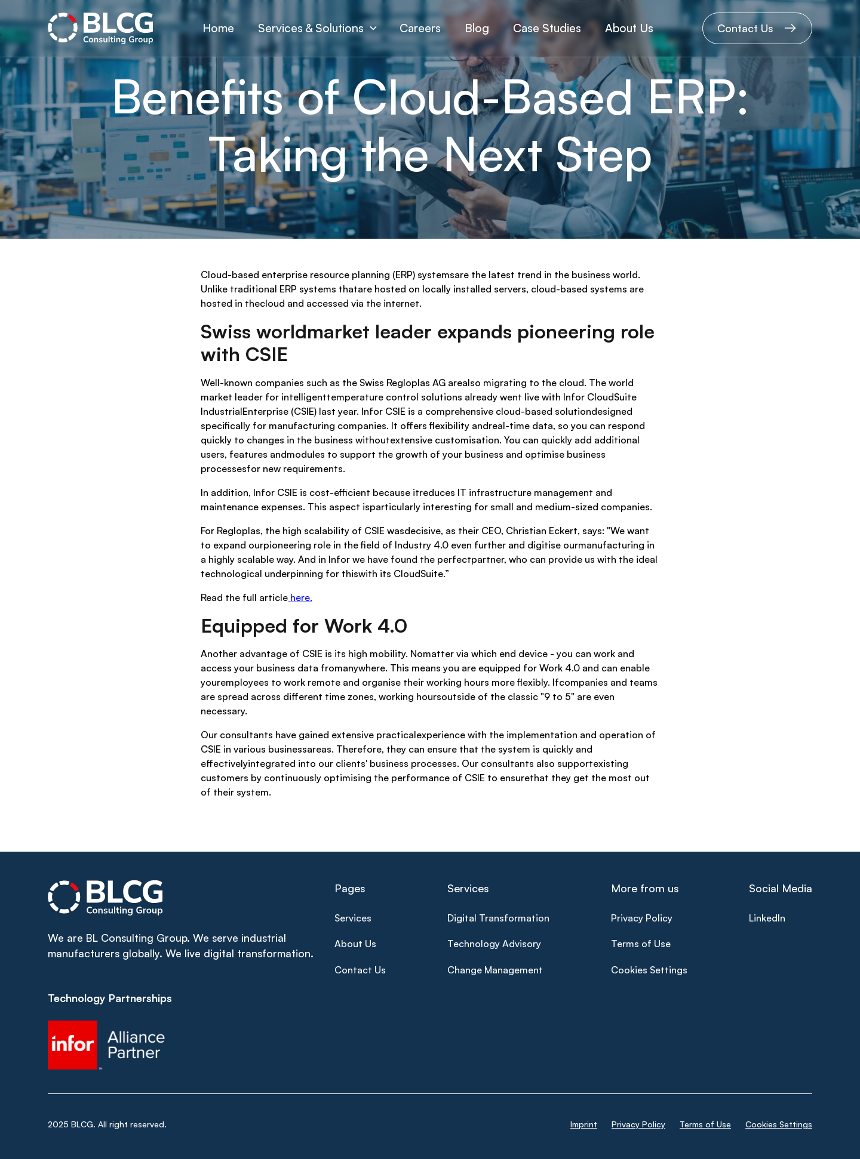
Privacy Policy (641, 918)
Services (352, 918)
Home (218, 28)
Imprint (583, 1124)
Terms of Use (641, 944)
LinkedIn (767, 918)
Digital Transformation (498, 918)
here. (300, 597)
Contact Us (360, 970)
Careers (420, 28)
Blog (477, 28)
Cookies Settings (649, 970)
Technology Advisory (494, 944)
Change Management (495, 970)
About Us (629, 28)
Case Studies (547, 28)
